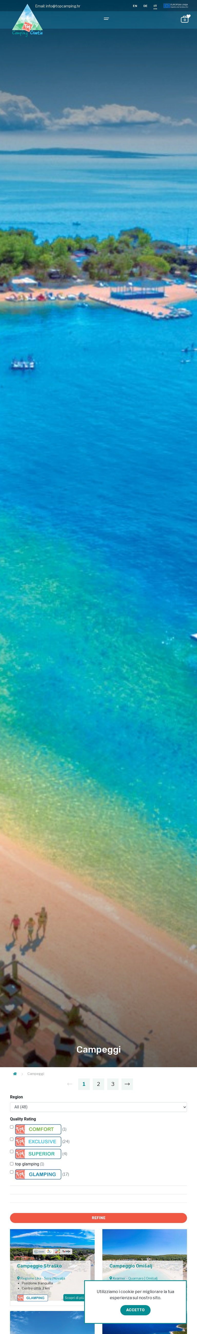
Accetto (135, 1310)
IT (155, 6)
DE (145, 6)
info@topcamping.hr (63, 6)
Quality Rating (23, 1119)
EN (135, 6)
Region (16, 1097)
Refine (98, 1218)
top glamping (29, 1164)
